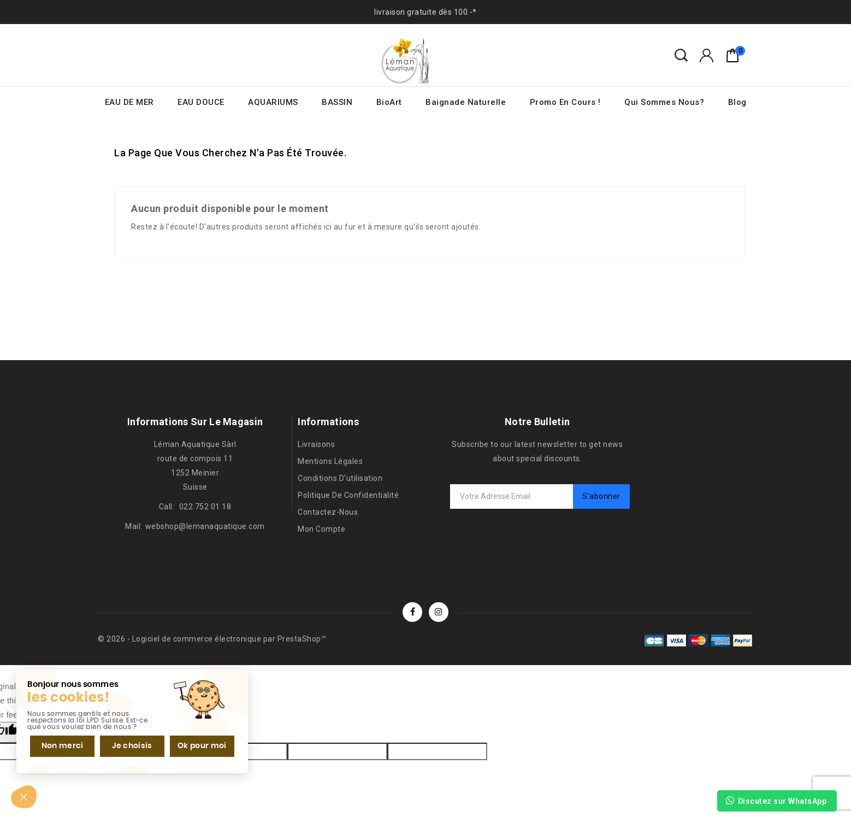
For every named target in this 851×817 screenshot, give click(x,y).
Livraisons (316, 444)
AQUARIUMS (273, 102)
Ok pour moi (200, 745)
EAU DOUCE (201, 102)
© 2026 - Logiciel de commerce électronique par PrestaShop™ (212, 638)
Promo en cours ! (565, 102)
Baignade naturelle (466, 102)
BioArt (389, 102)
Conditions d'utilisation (340, 478)
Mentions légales (330, 461)
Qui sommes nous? (664, 102)
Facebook (412, 612)
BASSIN (337, 102)
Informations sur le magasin (195, 421)
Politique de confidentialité (348, 495)
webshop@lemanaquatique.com (205, 526)
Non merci (62, 745)
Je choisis (131, 745)
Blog (737, 102)
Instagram (438, 612)
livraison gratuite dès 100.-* (425, 12)
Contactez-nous (328, 512)
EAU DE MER (129, 102)
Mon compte (321, 529)
